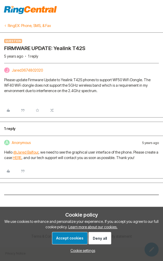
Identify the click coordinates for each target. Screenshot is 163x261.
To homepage (146, 9)
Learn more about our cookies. (93, 227)
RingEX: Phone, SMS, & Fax (29, 25)
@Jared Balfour (25, 152)
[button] (81, 250)
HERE (17, 157)
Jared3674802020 (27, 70)
